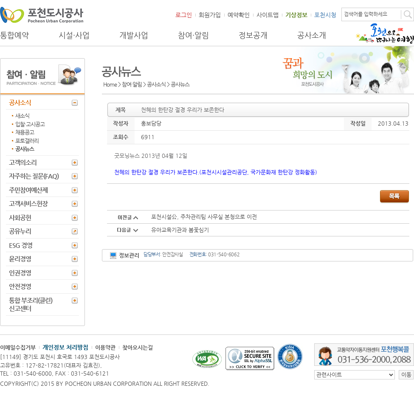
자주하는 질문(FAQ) (34, 176)
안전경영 (20, 286)
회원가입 (210, 14)
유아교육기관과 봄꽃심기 (180, 230)
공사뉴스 (24, 149)
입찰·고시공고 (30, 124)
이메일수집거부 (18, 347)
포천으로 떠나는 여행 (385, 33)
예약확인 (239, 14)
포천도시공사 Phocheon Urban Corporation (41, 14)
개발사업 (133, 35)
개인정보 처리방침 (65, 347)
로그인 (183, 14)
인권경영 (20, 272)
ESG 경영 (20, 245)
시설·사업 (74, 35)
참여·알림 (193, 35)
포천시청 (325, 14)
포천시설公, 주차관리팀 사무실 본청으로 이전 (204, 216)
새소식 (22, 115)
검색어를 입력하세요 (365, 14)
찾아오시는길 (137, 347)
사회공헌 (20, 217)
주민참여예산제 (28, 190)
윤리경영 (20, 258)
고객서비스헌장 (28, 203)
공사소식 (20, 102)
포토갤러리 (27, 141)
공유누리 (20, 231)
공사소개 (311, 35)
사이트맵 (267, 14)
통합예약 (14, 35)
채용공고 (24, 132)
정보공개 (253, 35)
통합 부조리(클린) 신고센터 (30, 304)
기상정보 (296, 14)
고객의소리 (23, 162)
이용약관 (105, 347)
